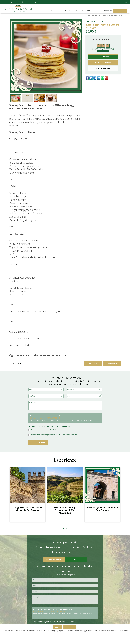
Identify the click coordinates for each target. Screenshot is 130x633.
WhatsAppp (103, 57)
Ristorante (68, 11)
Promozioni (96, 11)
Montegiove (47, 11)
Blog (13, 2)
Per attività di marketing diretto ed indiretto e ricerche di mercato (52, 435)
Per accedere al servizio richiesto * (42, 430)
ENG (125, 2)
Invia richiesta (38, 443)
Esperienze (107, 11)
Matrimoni (86, 11)
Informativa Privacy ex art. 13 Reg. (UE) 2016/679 (45, 418)
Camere (58, 11)
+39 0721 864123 (53, 559)
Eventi (77, 11)
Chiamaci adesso (103, 62)
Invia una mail (103, 68)
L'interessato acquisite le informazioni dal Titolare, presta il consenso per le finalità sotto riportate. (63, 420)
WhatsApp (76, 559)
